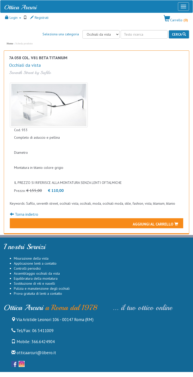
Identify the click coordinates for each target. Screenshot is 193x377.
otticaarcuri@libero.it (33, 352)
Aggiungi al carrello (155, 224)
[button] (175, 19)
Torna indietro (24, 214)
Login (13, 17)
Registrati (39, 17)
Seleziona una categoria (60, 34)
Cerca (179, 34)
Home (10, 43)
